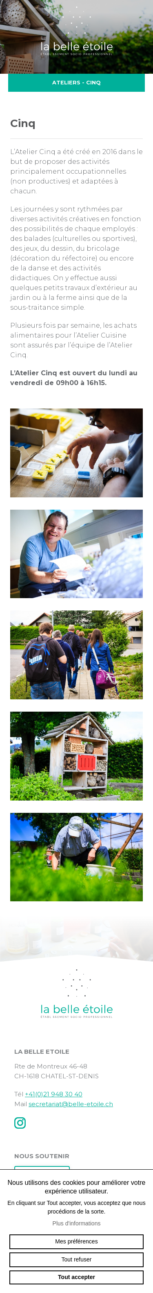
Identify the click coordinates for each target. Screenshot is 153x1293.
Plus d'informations (77, 1223)
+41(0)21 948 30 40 (53, 1094)
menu (141, 18)
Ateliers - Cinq (76, 83)
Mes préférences (76, 1241)
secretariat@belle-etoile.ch (71, 1104)
